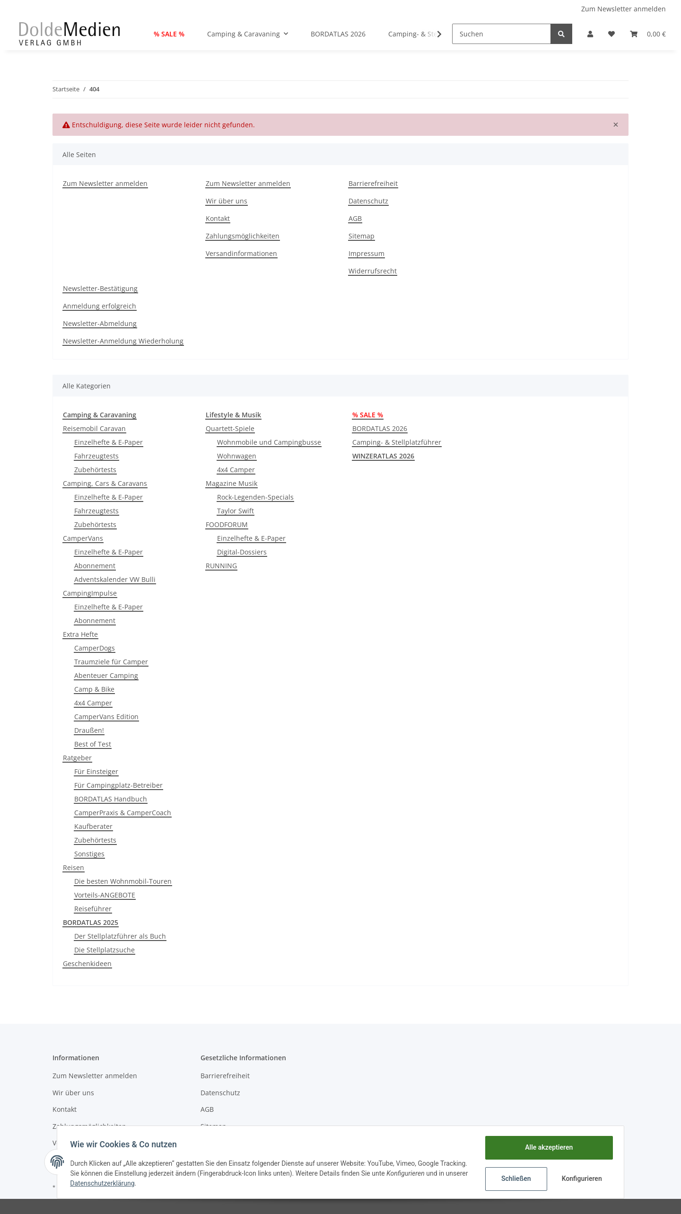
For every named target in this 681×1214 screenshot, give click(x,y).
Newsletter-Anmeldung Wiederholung (123, 340)
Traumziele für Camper (111, 661)
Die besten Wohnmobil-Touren (123, 881)
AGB (355, 218)
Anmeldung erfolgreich (99, 305)
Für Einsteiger (96, 771)
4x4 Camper (93, 702)
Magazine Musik (231, 483)
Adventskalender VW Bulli (115, 579)
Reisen (73, 867)
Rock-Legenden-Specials (255, 497)
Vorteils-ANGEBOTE (104, 894)
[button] (590, 34)
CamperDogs (94, 647)
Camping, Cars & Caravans (105, 483)
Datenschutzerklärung (148, 1183)
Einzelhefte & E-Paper (108, 442)
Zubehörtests (95, 469)
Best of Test (92, 743)
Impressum (366, 253)
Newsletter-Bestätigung (100, 288)
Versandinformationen (241, 253)
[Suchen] (501, 34)
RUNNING (221, 565)
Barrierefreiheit (373, 183)
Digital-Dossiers (242, 551)
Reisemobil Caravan (94, 428)
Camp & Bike (94, 689)
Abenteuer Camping (106, 675)
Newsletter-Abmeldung (100, 323)
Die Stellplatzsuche (104, 949)
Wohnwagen (236, 455)
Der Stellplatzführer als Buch (120, 936)
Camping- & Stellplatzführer (396, 442)
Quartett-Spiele (230, 428)
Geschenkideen (87, 963)
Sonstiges (89, 853)
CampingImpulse (90, 593)
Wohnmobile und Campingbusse (269, 442)
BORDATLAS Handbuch (110, 798)
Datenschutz (368, 200)
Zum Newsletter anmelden (623, 8)
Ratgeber (77, 757)
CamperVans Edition (106, 716)
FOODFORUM (227, 524)
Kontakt (218, 218)
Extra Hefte (80, 634)
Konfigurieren (580, 1178)
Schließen (514, 1178)
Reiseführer (93, 908)
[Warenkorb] (647, 34)
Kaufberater (93, 826)
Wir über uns (226, 200)
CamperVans (83, 538)
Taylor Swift (235, 510)
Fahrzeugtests (96, 455)
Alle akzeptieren (546, 1147)
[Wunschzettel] (611, 34)
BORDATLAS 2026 (379, 428)
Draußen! (89, 730)
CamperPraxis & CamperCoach (122, 812)
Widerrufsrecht (373, 270)
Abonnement (94, 565)
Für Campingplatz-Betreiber (118, 785)
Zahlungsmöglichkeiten (242, 235)
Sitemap (362, 235)
